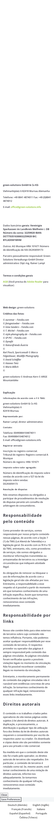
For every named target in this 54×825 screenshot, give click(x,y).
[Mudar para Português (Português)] (40, 813)
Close (4, 794)
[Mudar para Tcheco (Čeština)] (27, 817)
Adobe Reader (35, 281)
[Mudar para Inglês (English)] (39, 805)
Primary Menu (48, 4)
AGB (5, 281)
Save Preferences (10, 799)
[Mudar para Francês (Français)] (20, 809)
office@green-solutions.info (26, 207)
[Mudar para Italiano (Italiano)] (40, 809)
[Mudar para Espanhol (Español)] (18, 813)
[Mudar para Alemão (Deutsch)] (16, 805)
